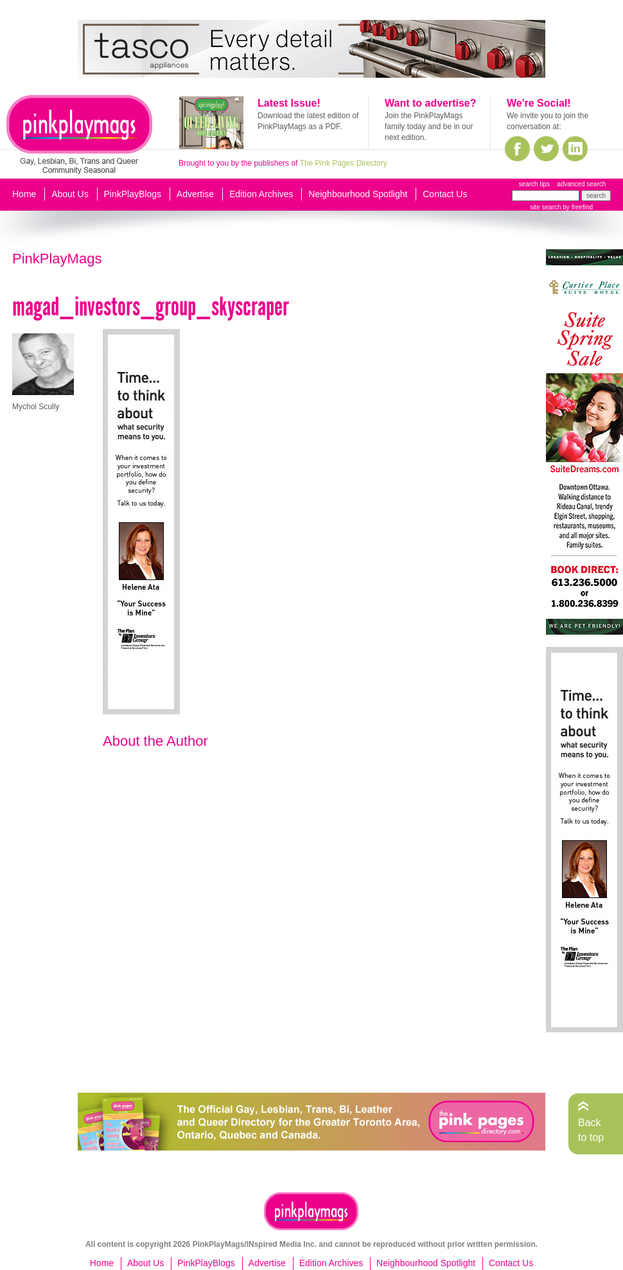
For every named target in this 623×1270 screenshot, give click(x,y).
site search (545, 207)
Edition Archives (261, 194)
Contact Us (445, 194)
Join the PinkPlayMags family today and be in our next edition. (429, 126)
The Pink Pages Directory (343, 163)
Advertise (195, 194)
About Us (70, 194)
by (577, 207)
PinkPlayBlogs (133, 194)
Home (24, 194)
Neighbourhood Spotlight (357, 194)
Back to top (591, 1129)
